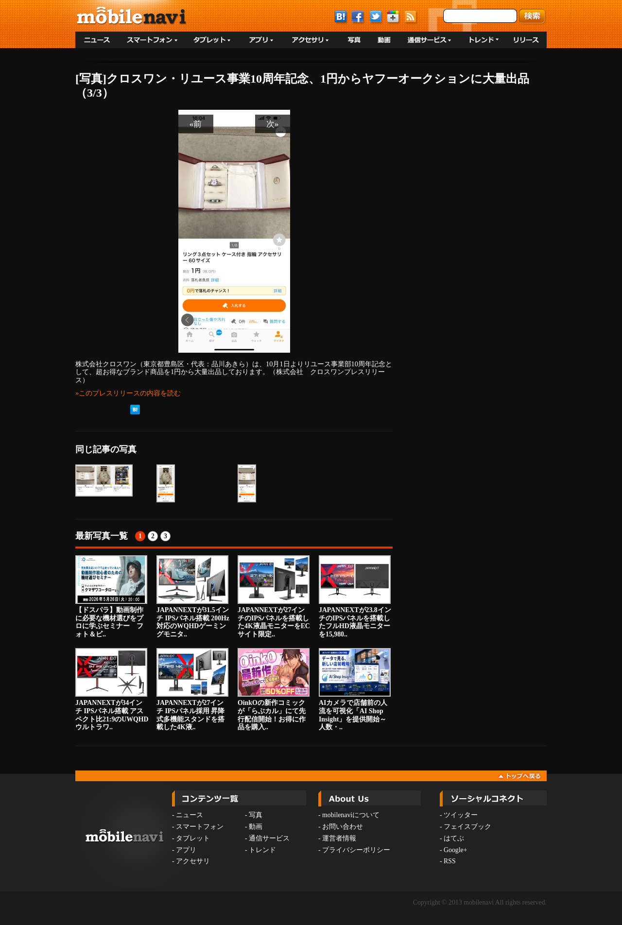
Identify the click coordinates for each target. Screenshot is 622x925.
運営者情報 (339, 838)
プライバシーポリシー (356, 850)
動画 (255, 826)
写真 (255, 815)
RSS (450, 861)
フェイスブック (467, 826)
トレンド (262, 850)
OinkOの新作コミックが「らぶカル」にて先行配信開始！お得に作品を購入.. (274, 689)
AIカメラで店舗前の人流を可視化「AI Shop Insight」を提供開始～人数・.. (355, 689)
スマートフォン (200, 826)
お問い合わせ (342, 826)
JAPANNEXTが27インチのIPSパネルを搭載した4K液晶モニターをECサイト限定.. (274, 596)
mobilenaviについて (351, 815)
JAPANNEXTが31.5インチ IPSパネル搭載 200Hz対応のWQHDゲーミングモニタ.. (192, 596)
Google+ (455, 850)
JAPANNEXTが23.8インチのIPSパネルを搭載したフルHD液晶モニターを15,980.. (355, 596)
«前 (196, 124)
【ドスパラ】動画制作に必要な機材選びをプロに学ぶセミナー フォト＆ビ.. (111, 596)
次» (272, 124)
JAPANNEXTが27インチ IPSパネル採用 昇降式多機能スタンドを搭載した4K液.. (192, 689)
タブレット (193, 838)
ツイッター (461, 815)
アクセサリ (193, 861)
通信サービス (269, 838)
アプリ (186, 850)
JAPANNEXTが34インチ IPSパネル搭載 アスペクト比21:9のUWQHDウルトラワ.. (111, 689)
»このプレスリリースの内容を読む (128, 393)
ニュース (189, 815)
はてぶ (454, 838)
